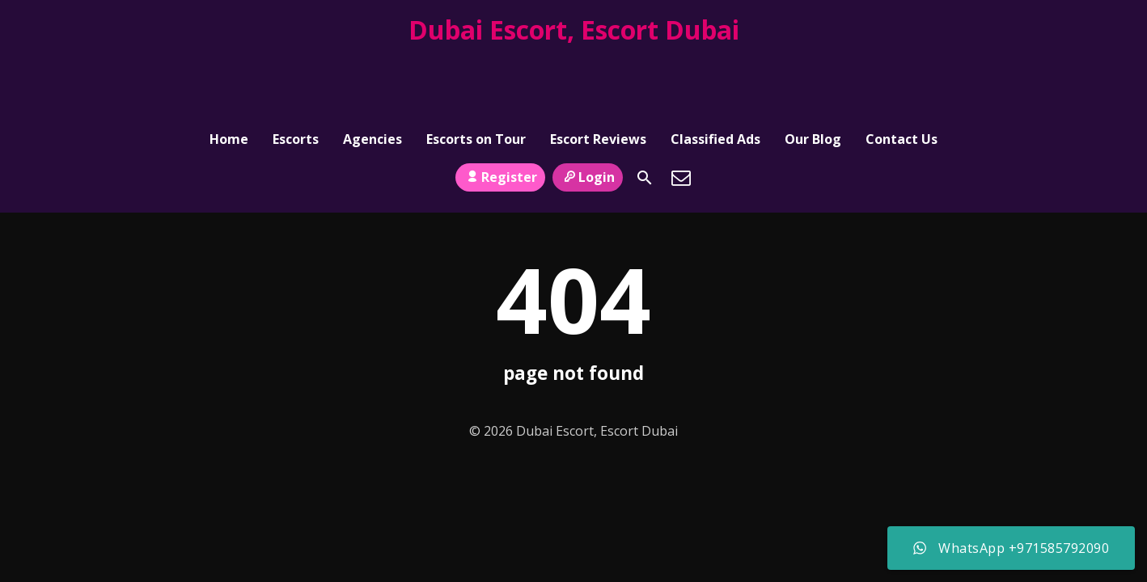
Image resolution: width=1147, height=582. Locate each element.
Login (588, 106)
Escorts (296, 69)
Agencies (372, 69)
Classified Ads (715, 69)
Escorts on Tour (476, 69)
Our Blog (813, 69)
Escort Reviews (598, 69)
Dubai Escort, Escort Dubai (573, 29)
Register (500, 106)
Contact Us (901, 69)
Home (229, 69)
